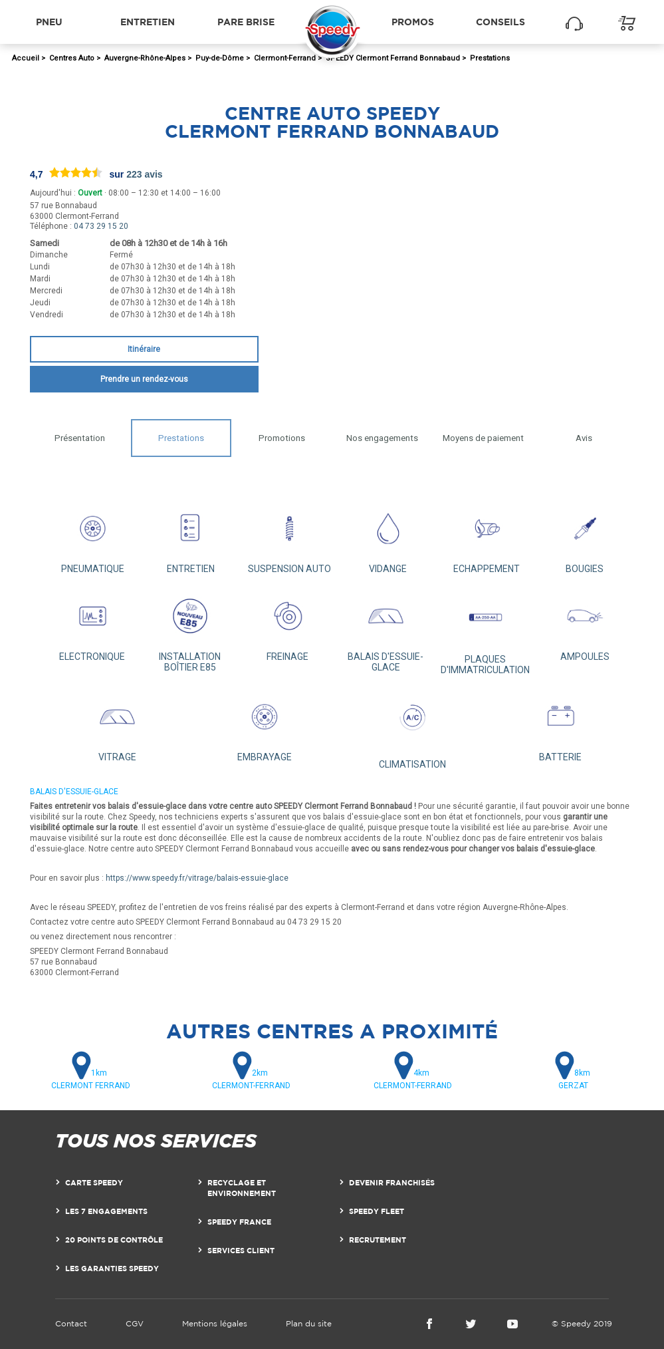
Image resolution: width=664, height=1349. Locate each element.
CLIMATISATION (412, 729)
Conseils (500, 21)
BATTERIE (560, 725)
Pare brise (246, 21)
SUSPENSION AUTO (289, 537)
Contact (71, 1323)
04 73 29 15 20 (101, 226)
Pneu (49, 21)
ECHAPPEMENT (486, 537)
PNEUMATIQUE (92, 537)
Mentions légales (214, 1323)
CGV (135, 1323)
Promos (412, 21)
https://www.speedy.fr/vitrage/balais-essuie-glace (197, 878)
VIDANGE (387, 537)
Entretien (147, 21)
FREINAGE (287, 624)
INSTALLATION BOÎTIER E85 (190, 629)
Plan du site (309, 1323)
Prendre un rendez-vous (144, 379)
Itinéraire (144, 349)
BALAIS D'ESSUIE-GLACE (385, 629)
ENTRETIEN (190, 537)
